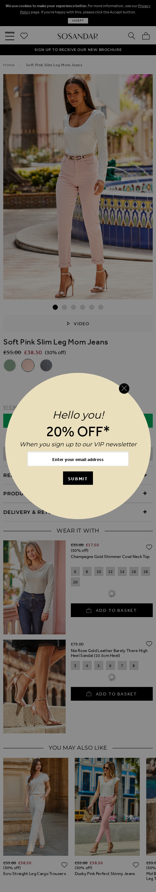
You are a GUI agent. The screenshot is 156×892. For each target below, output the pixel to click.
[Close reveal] (124, 388)
